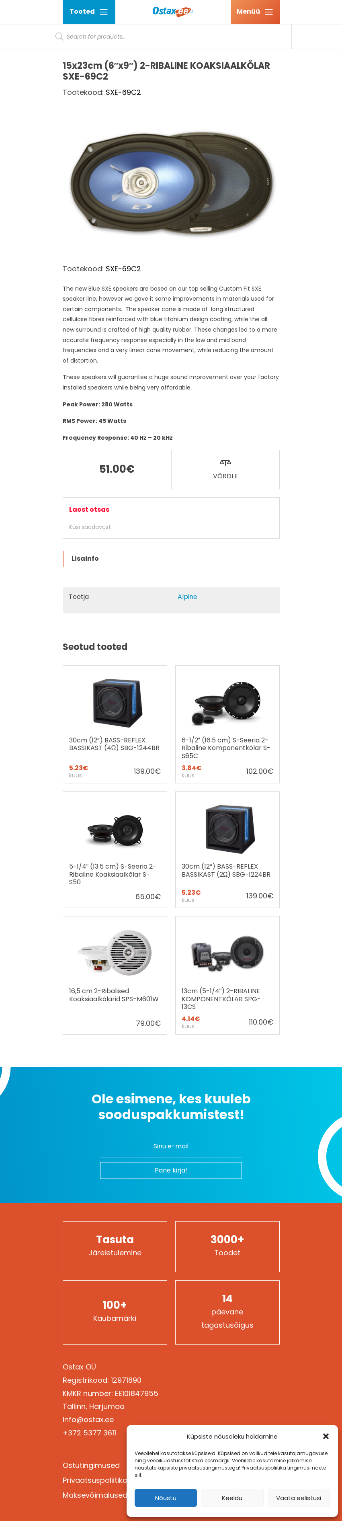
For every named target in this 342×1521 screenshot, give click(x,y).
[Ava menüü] (255, 12)
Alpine (187, 596)
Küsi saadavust (90, 527)
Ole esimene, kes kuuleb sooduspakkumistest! (171, 1107)
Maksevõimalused (95, 1495)
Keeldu (232, 1498)
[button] (326, 1436)
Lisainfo (85, 558)
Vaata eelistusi (298, 1498)
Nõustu (165, 1498)
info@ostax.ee (88, 1419)
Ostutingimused (91, 1465)
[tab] (171, 558)
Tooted (89, 12)
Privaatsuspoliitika (95, 1480)
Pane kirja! (171, 1170)
